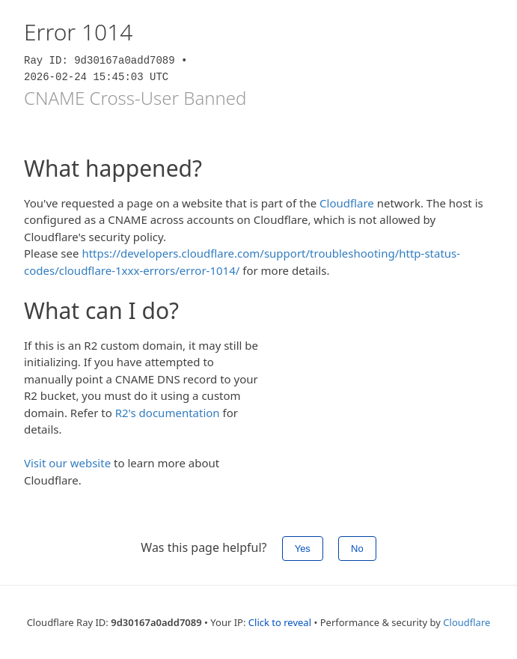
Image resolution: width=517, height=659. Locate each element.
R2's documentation (167, 412)
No (357, 548)
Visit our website (67, 462)
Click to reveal (279, 622)
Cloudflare (346, 202)
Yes (302, 548)
